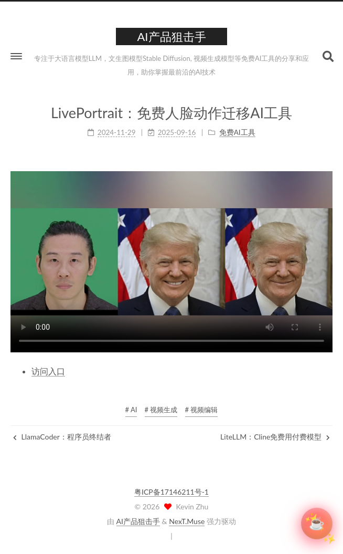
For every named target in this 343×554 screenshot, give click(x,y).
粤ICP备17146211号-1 (171, 491)
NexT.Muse (187, 521)
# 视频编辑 (201, 409)
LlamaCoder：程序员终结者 (62, 436)
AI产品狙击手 (138, 521)
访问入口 (48, 371)
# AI (131, 409)
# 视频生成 (161, 409)
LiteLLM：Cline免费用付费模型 (275, 436)
